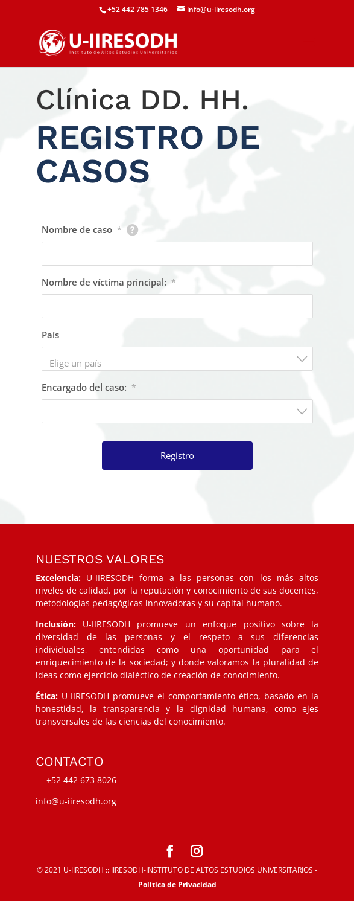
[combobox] (177, 359)
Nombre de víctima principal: (109, 282)
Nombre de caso (82, 229)
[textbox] (180, 363)
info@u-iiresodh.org (76, 801)
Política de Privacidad (177, 884)
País (50, 335)
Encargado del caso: (89, 387)
